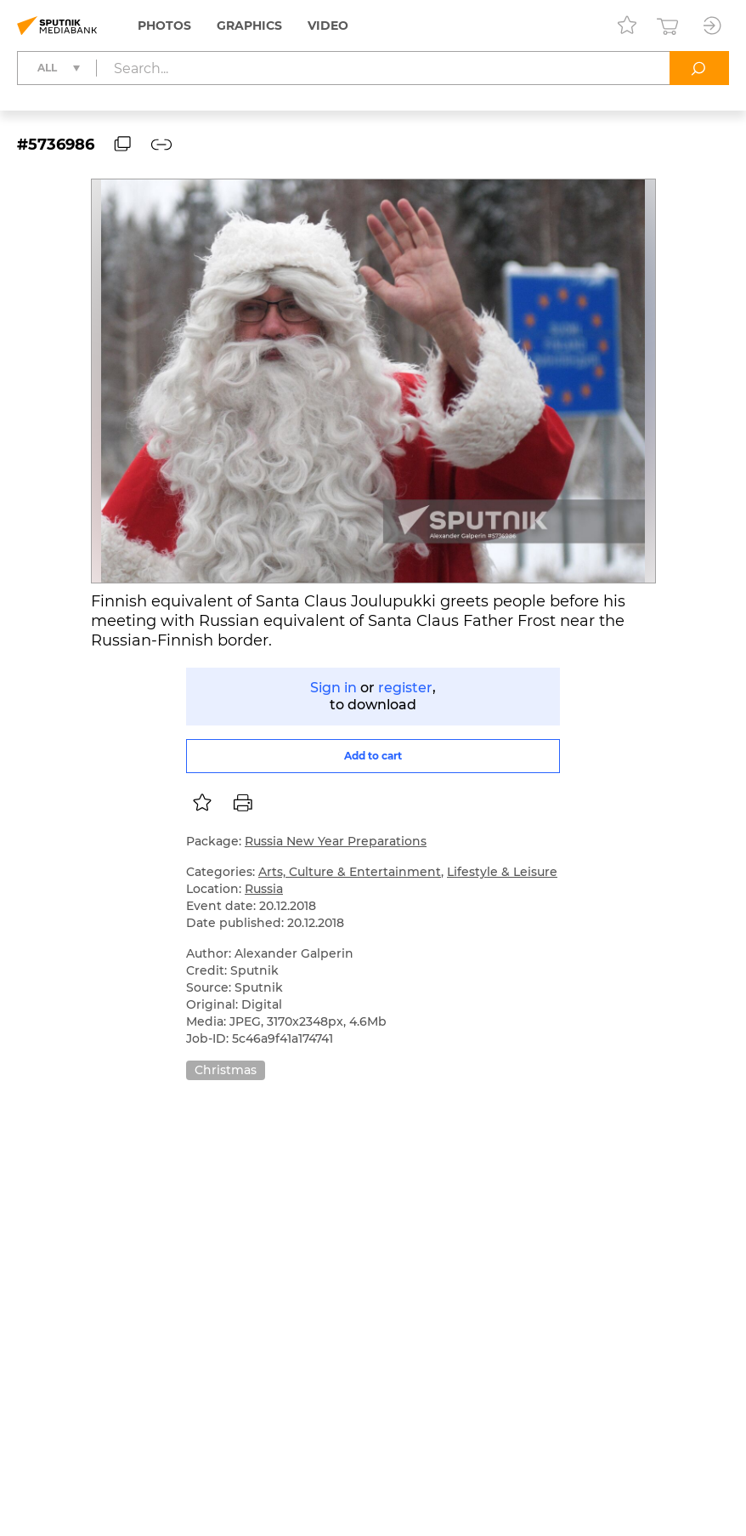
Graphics (249, 25)
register (405, 688)
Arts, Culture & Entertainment (349, 871)
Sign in (333, 688)
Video (328, 25)
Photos (164, 25)
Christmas (226, 1070)
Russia (264, 888)
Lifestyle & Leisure (502, 871)
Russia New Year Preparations (336, 841)
